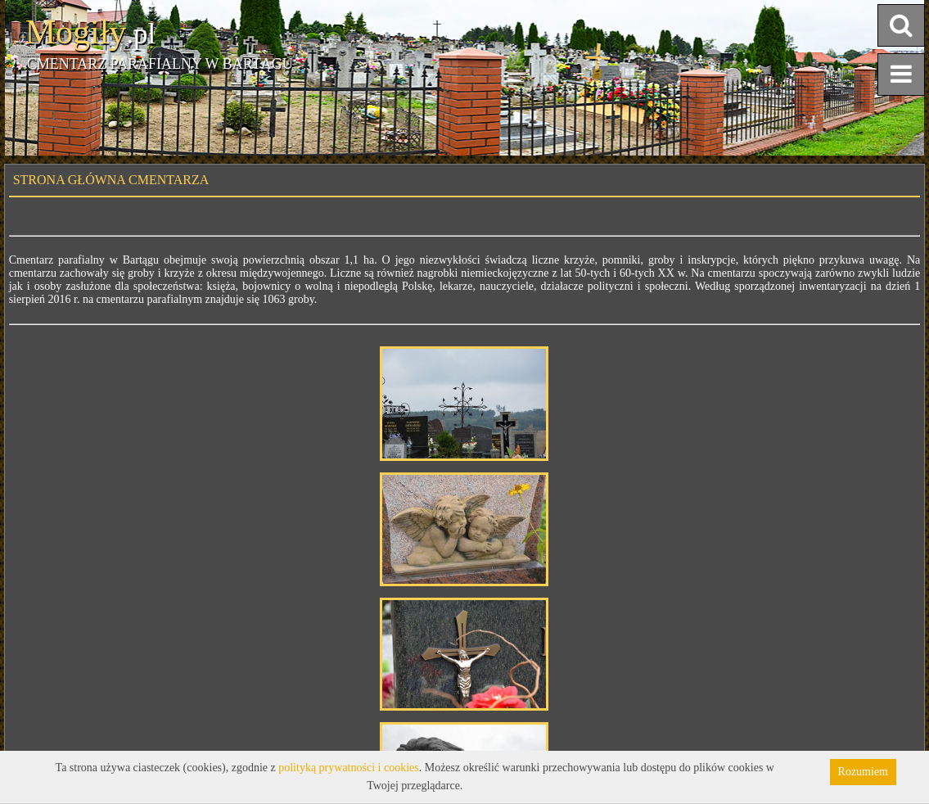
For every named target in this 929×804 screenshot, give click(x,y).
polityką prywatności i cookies (348, 767)
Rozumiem (863, 772)
